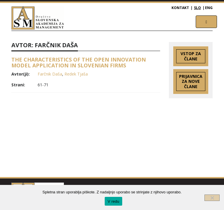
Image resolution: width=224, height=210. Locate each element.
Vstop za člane (191, 56)
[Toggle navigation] (206, 21)
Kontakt (180, 7)
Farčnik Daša (50, 74)
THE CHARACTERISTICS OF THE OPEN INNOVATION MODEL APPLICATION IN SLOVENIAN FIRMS (78, 62)
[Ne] (212, 198)
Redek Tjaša (76, 74)
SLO (197, 7)
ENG (209, 7)
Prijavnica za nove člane (190, 82)
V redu (113, 201)
